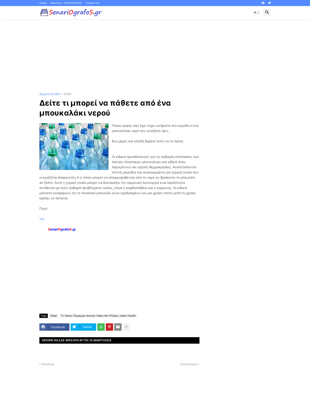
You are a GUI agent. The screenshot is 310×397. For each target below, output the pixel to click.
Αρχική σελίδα (49, 94)
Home (43, 3)
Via (41, 219)
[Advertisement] (155, 55)
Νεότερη (48, 364)
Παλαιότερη (188, 364)
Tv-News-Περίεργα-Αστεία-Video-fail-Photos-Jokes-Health (98, 315)
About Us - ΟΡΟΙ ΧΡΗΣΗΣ (66, 3)
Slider (68, 94)
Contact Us (92, 3)
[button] (256, 12)
